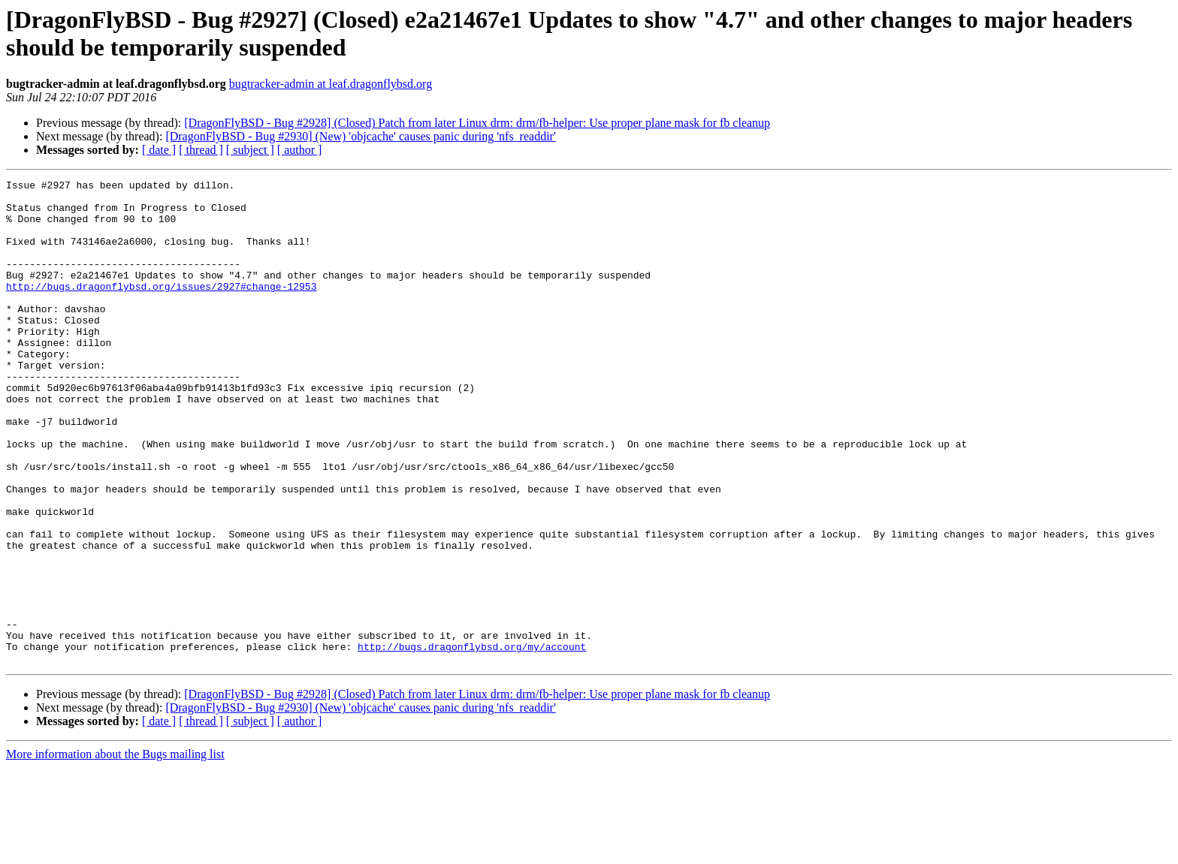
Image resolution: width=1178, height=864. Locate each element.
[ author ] (299, 149)
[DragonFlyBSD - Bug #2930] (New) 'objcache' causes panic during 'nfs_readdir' (360, 136)
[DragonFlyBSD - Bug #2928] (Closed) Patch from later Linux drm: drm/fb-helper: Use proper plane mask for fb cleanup (477, 122)
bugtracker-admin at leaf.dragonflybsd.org (330, 83)
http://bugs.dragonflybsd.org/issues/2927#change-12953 (161, 308)
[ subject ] (250, 149)
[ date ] (159, 149)
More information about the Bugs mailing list (115, 850)
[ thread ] (201, 149)
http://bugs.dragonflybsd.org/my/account (472, 741)
